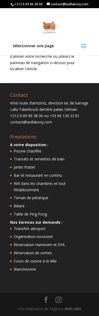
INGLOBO (73, 308)
